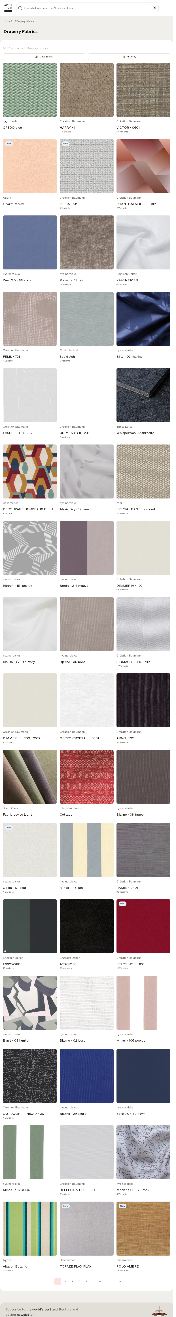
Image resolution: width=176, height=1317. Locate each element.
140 (101, 1281)
